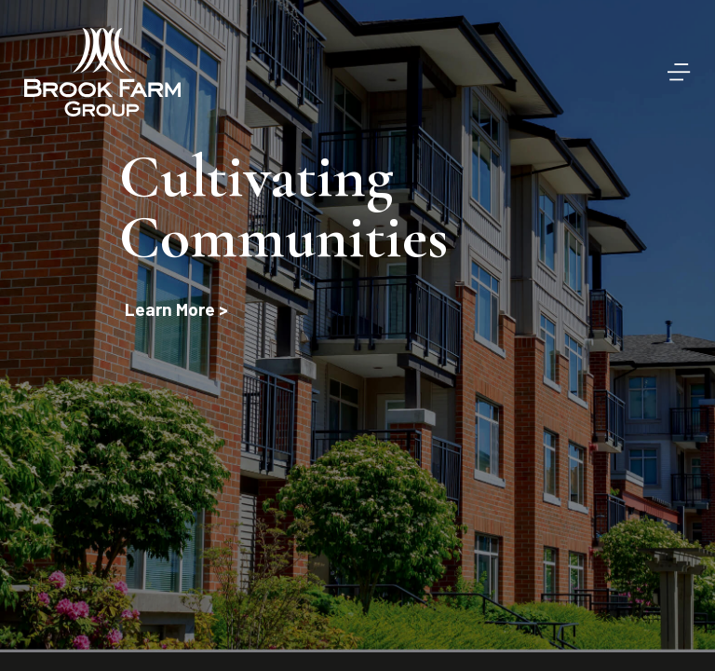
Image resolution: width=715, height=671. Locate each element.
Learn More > (176, 309)
